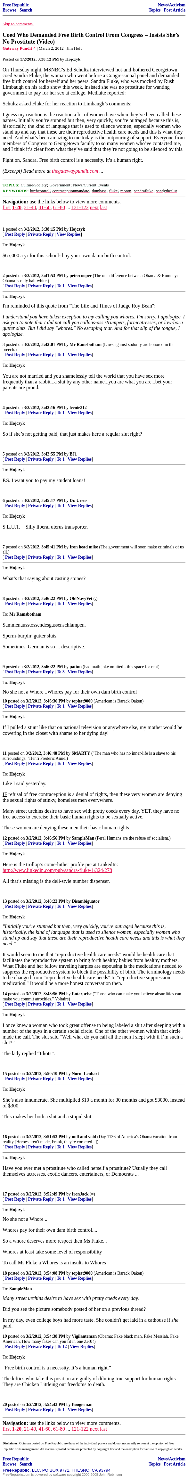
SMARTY (80, 753)
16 (5, 1136)
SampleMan (83, 838)
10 (5, 701)
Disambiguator (86, 901)
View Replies (69, 234)
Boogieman (82, 1404)
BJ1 (73, 454)
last (103, 207)
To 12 (62, 1346)
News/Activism (171, 5)
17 (5, 1194)
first (7, 207)
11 (5, 753)
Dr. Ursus (78, 500)
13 (5, 901)
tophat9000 (82, 701)
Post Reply (15, 234)
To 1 (61, 285)
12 (5, 838)
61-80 (59, 207)
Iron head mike (83, 547)
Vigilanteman (84, 1336)
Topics (154, 10)
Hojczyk (77, 229)
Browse (9, 10)
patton (75, 666)
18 (5, 1273)
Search (26, 10)
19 (5, 1336)
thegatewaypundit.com (75, 171)
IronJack (80, 1194)
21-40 (30, 207)
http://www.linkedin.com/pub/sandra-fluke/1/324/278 (57, 870)
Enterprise (82, 993)
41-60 (44, 207)
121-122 (79, 207)
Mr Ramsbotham (85, 344)
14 (5, 993)
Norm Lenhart (85, 1073)
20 (5, 1404)
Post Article (174, 10)
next (94, 207)
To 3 (61, 672)
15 (5, 1073)
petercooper (80, 275)
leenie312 (78, 407)
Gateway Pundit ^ (19, 48)
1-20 (16, 207)
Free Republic (16, 5)
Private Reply (41, 234)
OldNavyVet (80, 598)
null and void (84, 1136)
